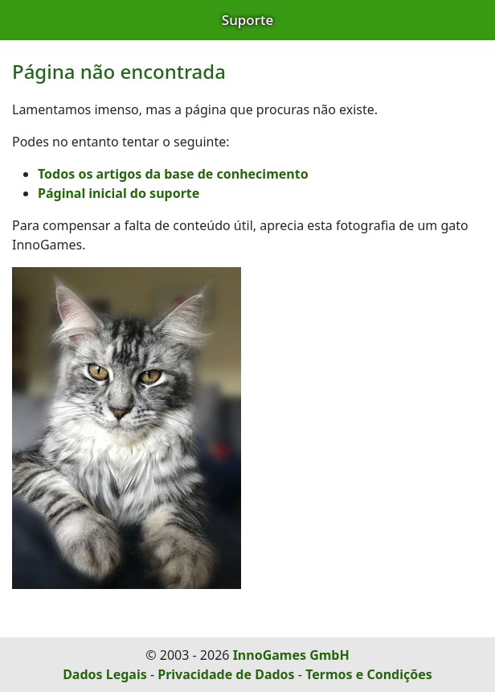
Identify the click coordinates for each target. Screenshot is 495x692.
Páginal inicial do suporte (118, 193)
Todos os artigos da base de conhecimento (173, 174)
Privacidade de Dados (226, 674)
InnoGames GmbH (291, 655)
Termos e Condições (368, 674)
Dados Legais (105, 674)
